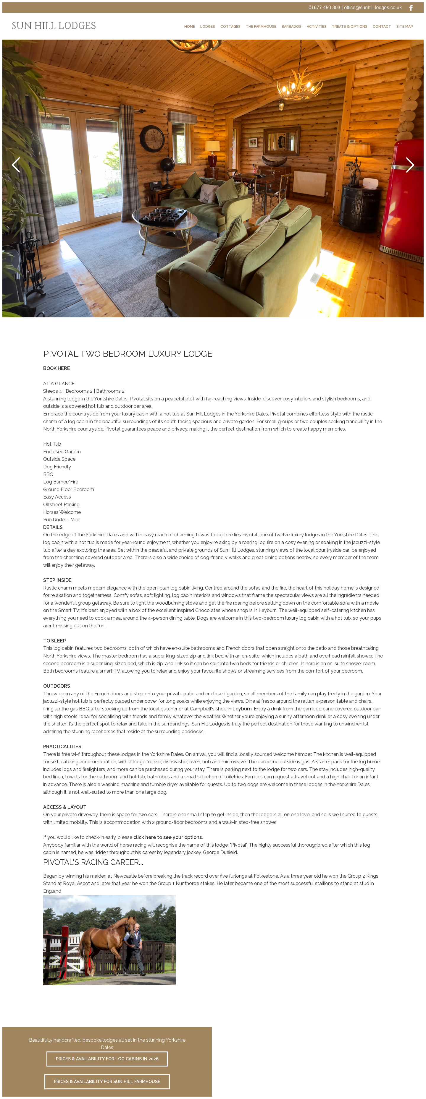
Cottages (230, 27)
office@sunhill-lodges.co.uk (373, 7)
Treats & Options (349, 27)
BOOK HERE (56, 368)
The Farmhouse (261, 27)
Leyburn (242, 709)
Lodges (207, 27)
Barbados (291, 27)
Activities (317, 27)
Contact (382, 27)
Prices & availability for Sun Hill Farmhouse (107, 1081)
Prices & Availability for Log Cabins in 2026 (107, 1058)
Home (189, 27)
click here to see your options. (168, 837)
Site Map (404, 27)
